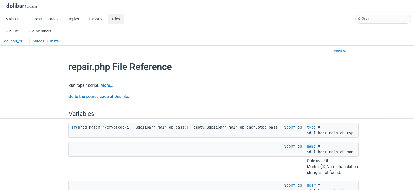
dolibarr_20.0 (15, 41)
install (55, 41)
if (73, 127)
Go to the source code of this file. (98, 96)
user (311, 185)
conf (290, 127)
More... (106, 85)
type (311, 127)
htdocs (38, 41)
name (311, 146)
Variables (340, 51)
